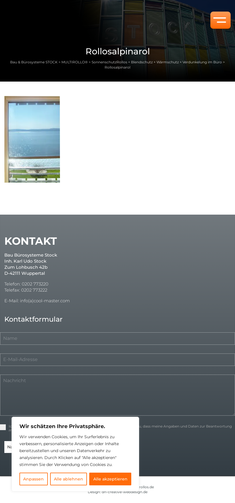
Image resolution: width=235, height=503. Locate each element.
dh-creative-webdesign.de (124, 491)
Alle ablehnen (68, 479)
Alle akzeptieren (110, 479)
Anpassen (33, 479)
